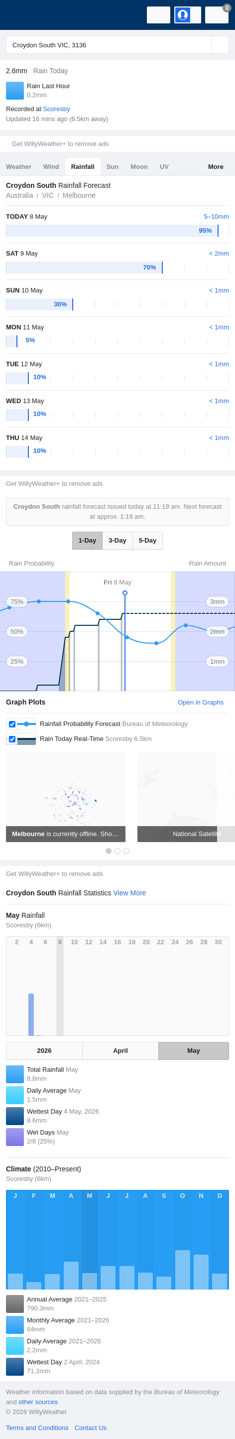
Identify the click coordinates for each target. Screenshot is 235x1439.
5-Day (147, 540)
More (216, 166)
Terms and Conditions (37, 1428)
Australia (19, 195)
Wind (51, 166)
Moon (139, 166)
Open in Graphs (201, 702)
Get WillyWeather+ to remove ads (60, 143)
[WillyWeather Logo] (22, 14)
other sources (38, 1402)
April (120, 1050)
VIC (47, 195)
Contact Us (91, 1428)
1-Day (87, 540)
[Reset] (203, 45)
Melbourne (79, 195)
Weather (18, 166)
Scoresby (56, 109)
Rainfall (83, 166)
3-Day (117, 540)
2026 (44, 1050)
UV (164, 166)
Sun (113, 166)
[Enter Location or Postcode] (117, 45)
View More (129, 893)
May (193, 1050)
